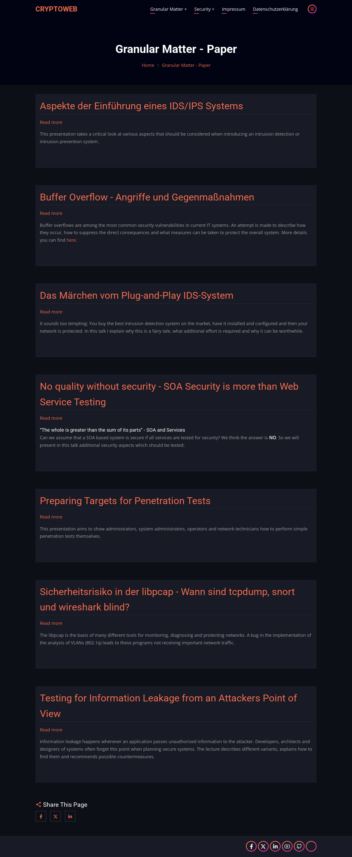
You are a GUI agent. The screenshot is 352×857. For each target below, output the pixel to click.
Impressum (233, 9)
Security (204, 9)
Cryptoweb (56, 9)
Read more (51, 122)
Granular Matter (168, 9)
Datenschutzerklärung (275, 9)
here (71, 240)
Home (148, 65)
